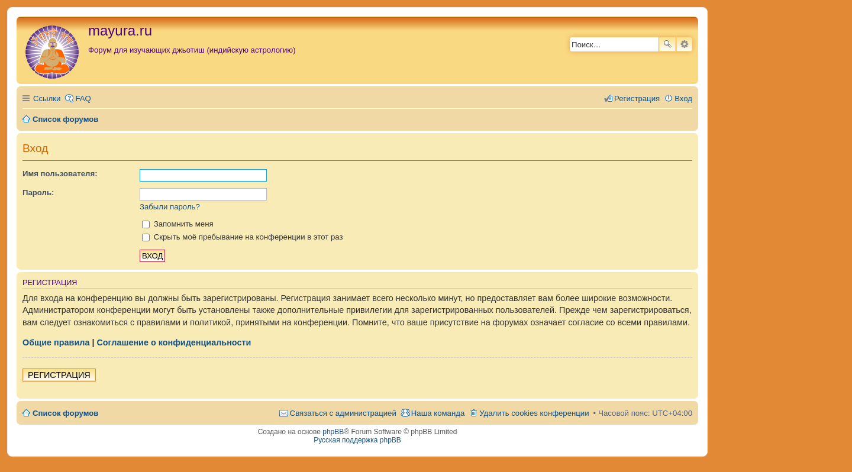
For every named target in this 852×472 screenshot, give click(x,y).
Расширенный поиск (684, 44)
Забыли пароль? (170, 206)
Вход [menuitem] (683, 98)
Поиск (667, 44)
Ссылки (46, 98)
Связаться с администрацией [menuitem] (343, 413)
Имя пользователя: (60, 173)
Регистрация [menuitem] (637, 98)
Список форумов (65, 413)
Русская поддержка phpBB (357, 440)
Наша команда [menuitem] (437, 413)
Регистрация (59, 375)
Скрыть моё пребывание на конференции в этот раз (242, 236)
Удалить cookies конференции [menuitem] (534, 413)
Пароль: (38, 192)
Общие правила (55, 342)
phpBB (333, 432)
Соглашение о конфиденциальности (173, 342)
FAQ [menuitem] (83, 98)
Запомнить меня (178, 223)
